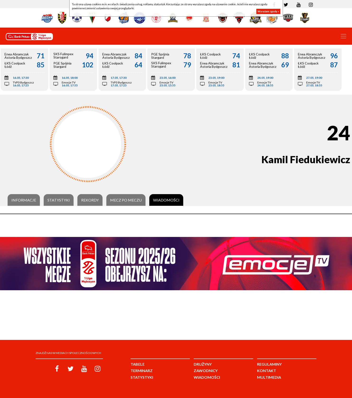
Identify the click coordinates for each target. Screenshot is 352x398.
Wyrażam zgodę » (268, 11)
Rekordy (90, 200)
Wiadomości (166, 200)
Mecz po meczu (126, 200)
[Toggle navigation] (343, 36)
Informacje (23, 200)
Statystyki (58, 200)
